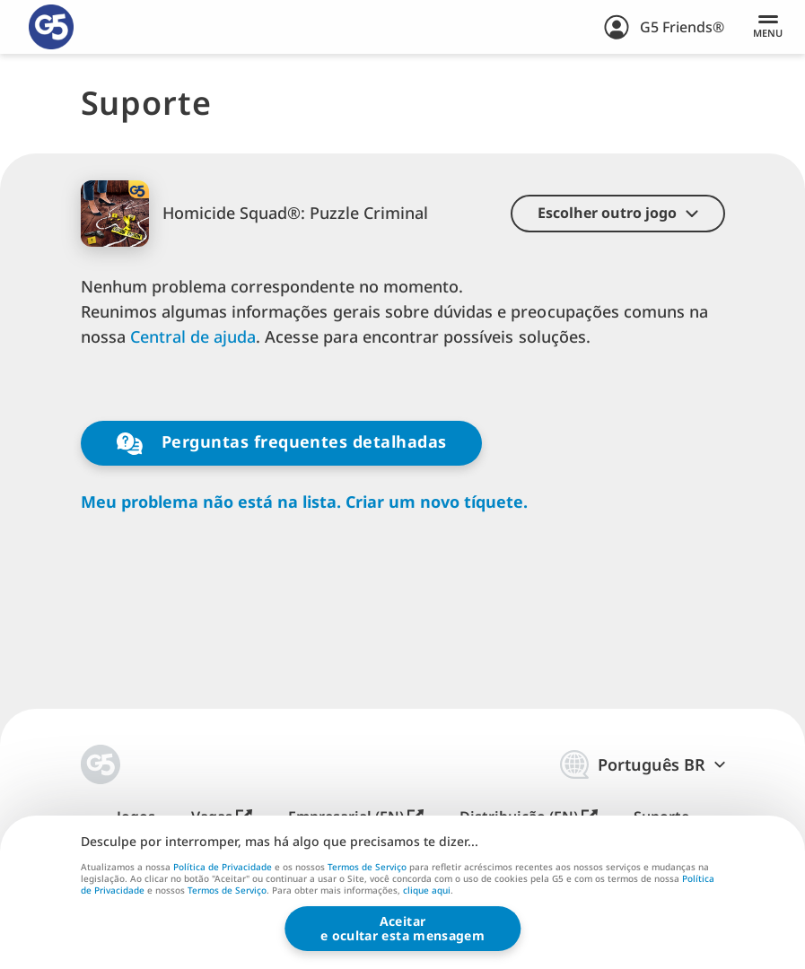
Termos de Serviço (367, 866)
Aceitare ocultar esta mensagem (402, 928)
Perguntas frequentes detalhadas (282, 443)
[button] (618, 213)
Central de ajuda (193, 336)
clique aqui (427, 891)
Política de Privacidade (222, 866)
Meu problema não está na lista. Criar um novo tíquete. (304, 502)
